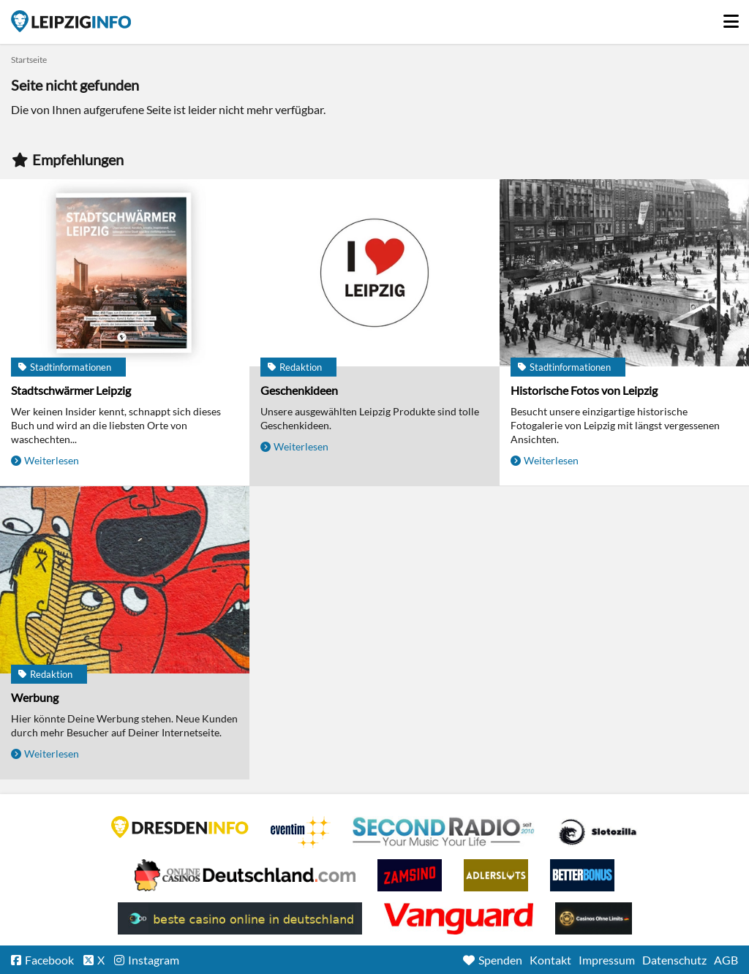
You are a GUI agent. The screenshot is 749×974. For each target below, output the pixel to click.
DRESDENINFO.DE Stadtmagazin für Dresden (180, 827)
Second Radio (444, 832)
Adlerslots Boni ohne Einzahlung (496, 875)
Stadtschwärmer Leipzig (71, 390)
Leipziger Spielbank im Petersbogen (245, 875)
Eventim (301, 832)
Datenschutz (674, 960)
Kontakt (550, 960)
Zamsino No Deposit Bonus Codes (409, 875)
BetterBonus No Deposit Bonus (582, 875)
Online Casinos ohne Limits (593, 918)
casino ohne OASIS (458, 918)
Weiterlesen (51, 460)
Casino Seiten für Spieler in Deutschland (597, 832)
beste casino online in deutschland (240, 918)
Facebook (49, 960)
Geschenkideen (299, 390)
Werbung (35, 697)
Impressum (607, 960)
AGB (726, 960)
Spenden (500, 960)
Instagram (153, 960)
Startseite (71, 21)
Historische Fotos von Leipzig (584, 390)
